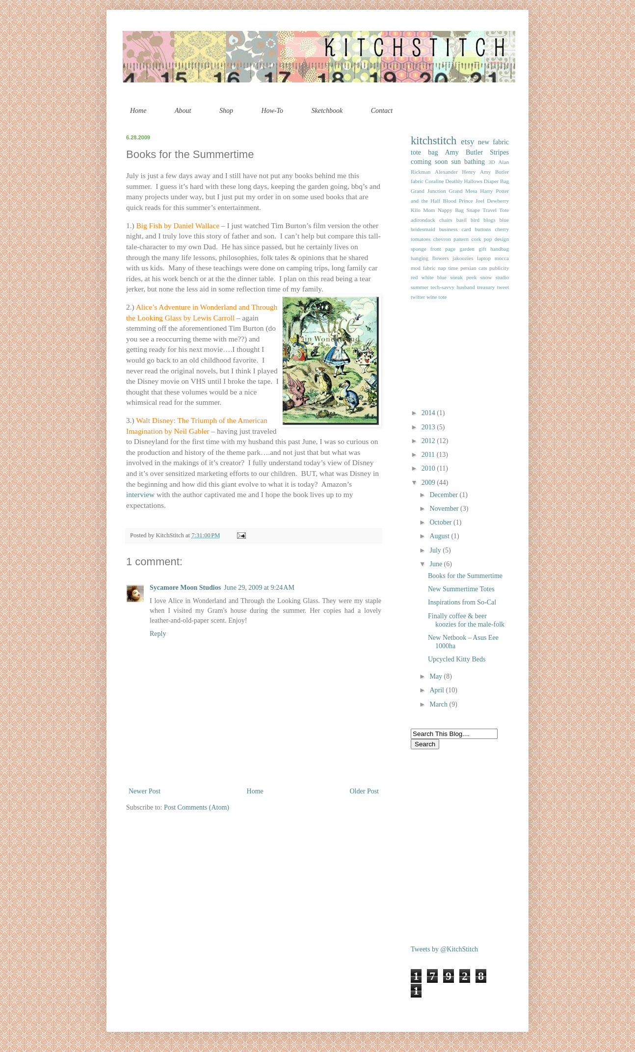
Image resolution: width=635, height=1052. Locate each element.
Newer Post (144, 791)
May (436, 676)
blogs (489, 220)
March (439, 704)
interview (140, 494)
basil (461, 220)
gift (482, 249)
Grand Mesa (463, 191)
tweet (503, 287)
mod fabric (423, 268)
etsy (467, 141)
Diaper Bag (496, 181)
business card (455, 229)
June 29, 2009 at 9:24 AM (259, 587)
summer (419, 287)
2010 (429, 468)
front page (442, 249)
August (440, 536)
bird (475, 220)
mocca (502, 258)
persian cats (473, 268)
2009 (429, 482)
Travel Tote (495, 210)
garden (467, 249)
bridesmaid (423, 229)
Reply (158, 633)
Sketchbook (327, 110)
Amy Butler (464, 152)
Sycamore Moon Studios (185, 587)
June (436, 564)
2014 (429, 413)
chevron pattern (451, 239)
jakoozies (462, 258)
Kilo (416, 210)
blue (504, 220)
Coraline (434, 181)
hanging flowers (430, 258)
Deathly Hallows (463, 181)
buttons (483, 229)
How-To (272, 110)
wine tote (436, 297)
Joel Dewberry (492, 201)
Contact (382, 110)
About (183, 110)
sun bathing (468, 161)
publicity (499, 268)
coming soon (429, 161)
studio (502, 277)
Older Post (364, 791)
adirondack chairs (431, 220)
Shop (226, 110)
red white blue (429, 277)
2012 (429, 441)
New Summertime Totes (461, 589)
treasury (486, 287)
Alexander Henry (455, 172)
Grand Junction (428, 191)
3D (491, 162)
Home (138, 110)
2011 (429, 454)
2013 (429, 427)
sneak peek (463, 277)
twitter (418, 297)
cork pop (481, 239)
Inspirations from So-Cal (462, 602)
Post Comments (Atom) (196, 807)
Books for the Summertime (465, 575)
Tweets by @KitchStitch (444, 949)
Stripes (499, 152)
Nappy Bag (451, 210)
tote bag (424, 152)
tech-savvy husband (453, 287)
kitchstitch (433, 140)
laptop (484, 258)
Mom (429, 210)
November (444, 508)
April (437, 690)
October (441, 522)
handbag (499, 249)
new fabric (493, 142)
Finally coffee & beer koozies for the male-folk (466, 620)
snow (486, 277)
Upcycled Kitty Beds (456, 659)
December (444, 495)
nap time (448, 268)
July (436, 550)
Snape (473, 210)
